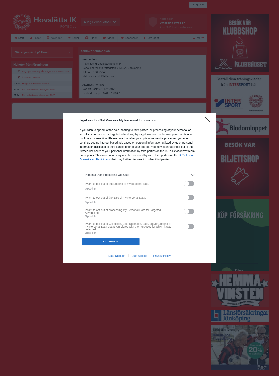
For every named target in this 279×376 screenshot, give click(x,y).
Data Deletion (116, 255)
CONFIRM (110, 241)
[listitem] (139, 175)
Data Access (139, 255)
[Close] (208, 120)
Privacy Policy (162, 255)
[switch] (189, 183)
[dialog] (139, 188)
